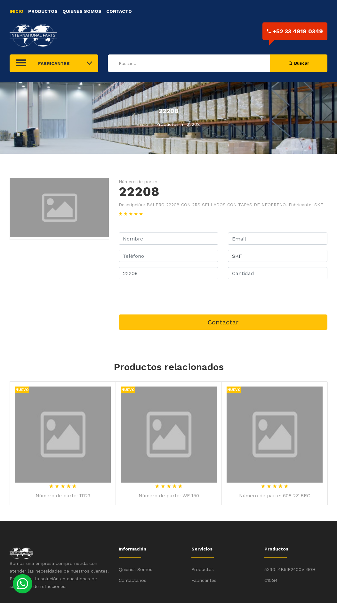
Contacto (119, 11)
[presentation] (167, 296)
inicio (142, 124)
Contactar (223, 322)
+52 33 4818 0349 (295, 31)
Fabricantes (203, 580)
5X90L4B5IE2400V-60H (289, 569)
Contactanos (132, 580)
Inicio (16, 11)
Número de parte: (138, 181)
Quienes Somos (81, 11)
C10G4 (270, 580)
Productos (43, 11)
